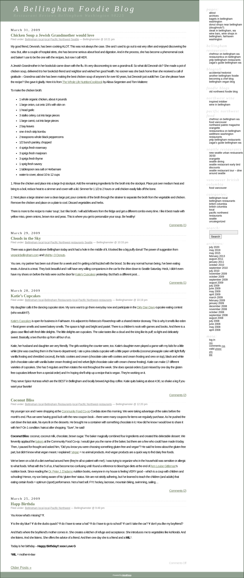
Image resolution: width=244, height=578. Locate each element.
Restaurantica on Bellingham (225, 56)
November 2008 (218, 309)
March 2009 (216, 297)
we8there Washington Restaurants (221, 135)
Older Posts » (21, 567)
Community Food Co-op (76, 411)
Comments (217, 345)
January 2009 (216, 303)
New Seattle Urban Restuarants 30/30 (226, 154)
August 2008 (216, 317)
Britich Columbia (218, 203)
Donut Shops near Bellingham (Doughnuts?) (225, 26)
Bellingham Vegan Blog (222, 81)
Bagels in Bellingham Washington (220, 20)
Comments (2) (177, 395)
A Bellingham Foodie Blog (74, 8)
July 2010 (214, 270)
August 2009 (216, 282)
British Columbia (218, 206)
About (212, 12)
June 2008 (214, 323)
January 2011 (216, 261)
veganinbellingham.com (25, 255)
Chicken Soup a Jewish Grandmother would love (52, 35)
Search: (213, 228)
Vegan (75, 452)
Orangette (214, 127)
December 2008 (218, 306)
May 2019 (214, 250)
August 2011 (216, 258)
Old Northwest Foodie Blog (223, 91)
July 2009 (214, 285)
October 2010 (216, 264)
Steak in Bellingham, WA (222, 30)
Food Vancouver (218, 122)
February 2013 (217, 256)
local (47, 39)
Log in (212, 339)
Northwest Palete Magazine (224, 124)
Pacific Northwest (60, 39)
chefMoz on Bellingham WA (224, 53)
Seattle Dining (216, 161)
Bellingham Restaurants (57, 300)
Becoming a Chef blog (221, 78)
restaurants (77, 242)
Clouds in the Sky (26, 238)
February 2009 (217, 300)
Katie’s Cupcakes (85, 274)
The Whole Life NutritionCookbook (82, 82)
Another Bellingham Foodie (224, 75)
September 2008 (218, 315)
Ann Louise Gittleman (163, 466)
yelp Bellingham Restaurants (225, 59)
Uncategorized (217, 221)
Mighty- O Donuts (54, 255)
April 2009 (214, 294)
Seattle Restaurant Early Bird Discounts (224, 166)
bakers (39, 441)
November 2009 (218, 273)
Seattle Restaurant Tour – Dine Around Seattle (225, 172)
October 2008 (216, 312)
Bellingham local (34, 39)
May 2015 (214, 253)
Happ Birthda (23, 504)
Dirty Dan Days (146, 307)
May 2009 (214, 291)
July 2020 (214, 247)
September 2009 (218, 279)
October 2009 (216, 276)
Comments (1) (177, 225)
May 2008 (214, 326)
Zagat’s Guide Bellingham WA (225, 62)
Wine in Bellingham (219, 104)
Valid (215, 348)
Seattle (75, 39)
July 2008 (214, 320)
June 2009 (214, 288)
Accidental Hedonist (220, 72)
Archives (214, 15)
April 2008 (214, 329)
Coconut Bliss (22, 400)
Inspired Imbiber (218, 101)
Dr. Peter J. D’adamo (60, 471)
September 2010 (218, 267)
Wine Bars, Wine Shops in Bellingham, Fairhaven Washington (223, 36)
